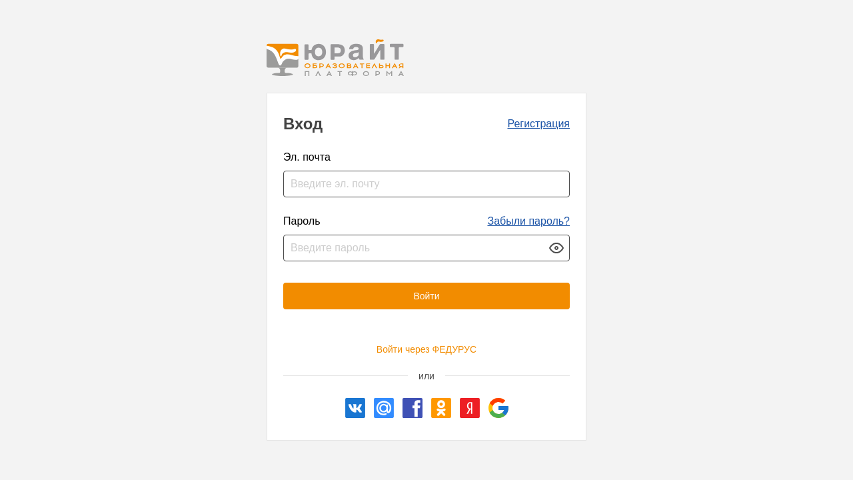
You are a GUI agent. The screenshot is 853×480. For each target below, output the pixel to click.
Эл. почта (307, 157)
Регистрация (538, 123)
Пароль (302, 221)
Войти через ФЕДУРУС (426, 349)
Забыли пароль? (528, 221)
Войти (426, 296)
